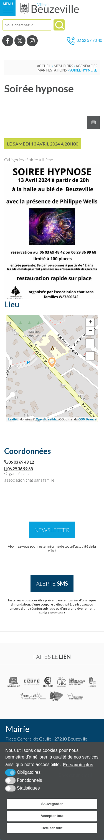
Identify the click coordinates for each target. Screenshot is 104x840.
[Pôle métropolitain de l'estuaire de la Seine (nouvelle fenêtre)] (77, 681)
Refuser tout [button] (52, 828)
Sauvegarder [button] (52, 804)
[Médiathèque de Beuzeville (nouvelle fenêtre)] (75, 696)
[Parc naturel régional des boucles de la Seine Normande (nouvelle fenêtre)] (92, 681)
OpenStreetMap (47, 419)
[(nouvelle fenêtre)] (14, 681)
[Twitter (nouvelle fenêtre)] (20, 40)
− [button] (90, 331)
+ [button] (90, 322)
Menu (8, 4)
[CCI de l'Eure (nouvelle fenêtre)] (48, 681)
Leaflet (12, 419)
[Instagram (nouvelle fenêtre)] (32, 40)
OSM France (87, 419)
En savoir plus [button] (78, 764)
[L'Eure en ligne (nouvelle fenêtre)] (32, 681)
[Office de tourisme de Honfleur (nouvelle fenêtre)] (56, 696)
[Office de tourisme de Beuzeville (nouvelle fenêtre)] (33, 696)
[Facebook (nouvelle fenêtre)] (7, 40)
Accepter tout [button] (51, 816)
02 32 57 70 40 (84, 41)
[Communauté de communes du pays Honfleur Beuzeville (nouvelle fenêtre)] (61, 681)
